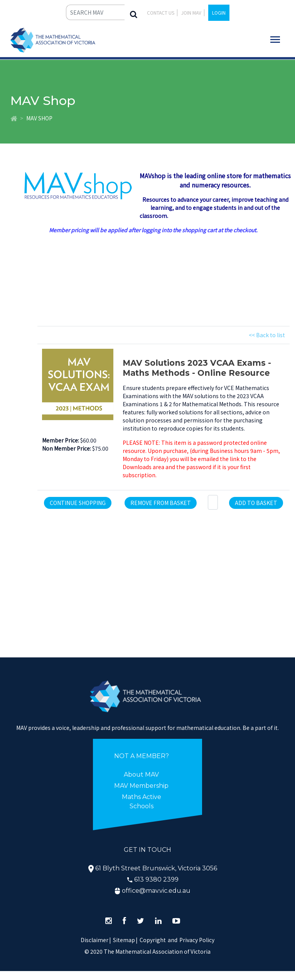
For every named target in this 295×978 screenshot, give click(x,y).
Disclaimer (96, 940)
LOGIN (219, 12)
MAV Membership (141, 785)
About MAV (141, 774)
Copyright (153, 940)
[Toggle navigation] (275, 39)
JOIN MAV (191, 12)
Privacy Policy (196, 940)
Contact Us (160, 12)
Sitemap (124, 940)
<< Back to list (267, 335)
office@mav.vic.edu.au (156, 890)
